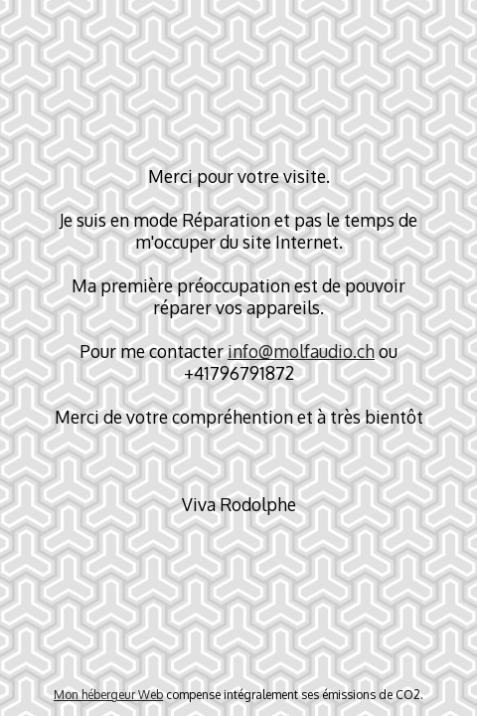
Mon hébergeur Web (108, 694)
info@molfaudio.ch (301, 351)
